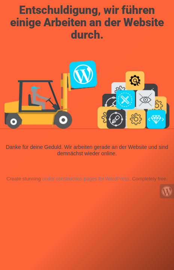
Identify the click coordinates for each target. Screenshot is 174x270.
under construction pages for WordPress (85, 179)
